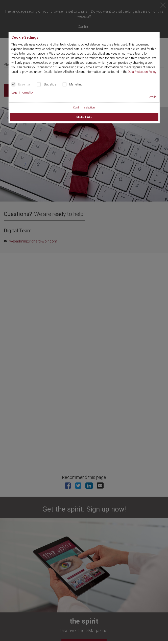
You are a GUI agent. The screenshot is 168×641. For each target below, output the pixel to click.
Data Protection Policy (142, 72)
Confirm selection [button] (84, 107)
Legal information (22, 92)
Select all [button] (84, 117)
